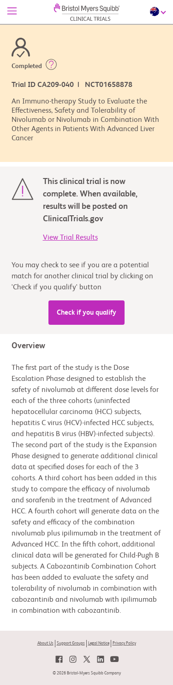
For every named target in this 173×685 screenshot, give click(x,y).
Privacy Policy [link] (124, 643)
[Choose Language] (159, 11)
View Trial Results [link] (70, 238)
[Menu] (12, 12)
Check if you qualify (86, 312)
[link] (59, 659)
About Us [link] (45, 643)
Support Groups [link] (71, 643)
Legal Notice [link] (98, 643)
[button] (51, 66)
